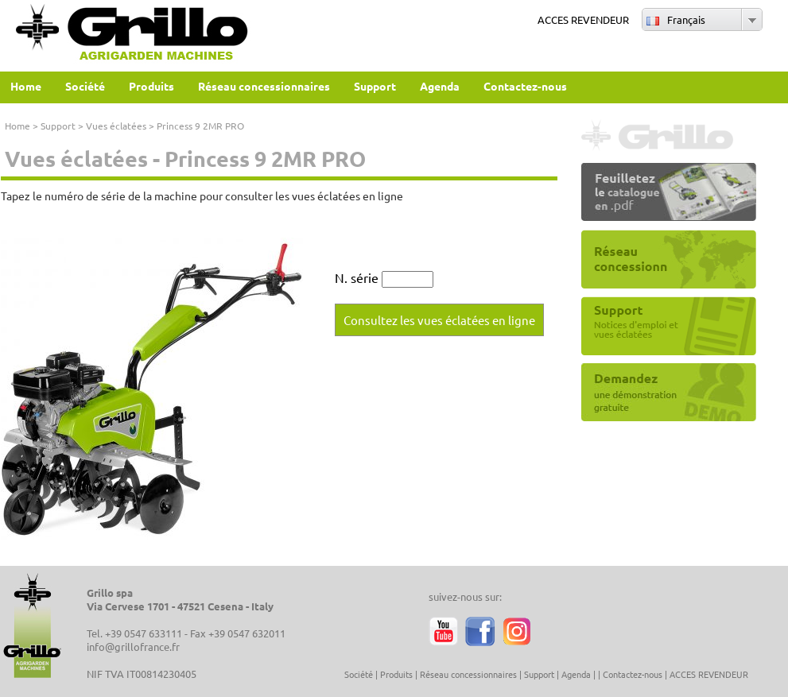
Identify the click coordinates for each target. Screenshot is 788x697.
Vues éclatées (116, 125)
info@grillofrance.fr (133, 646)
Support (58, 125)
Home (17, 125)
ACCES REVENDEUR (583, 19)
